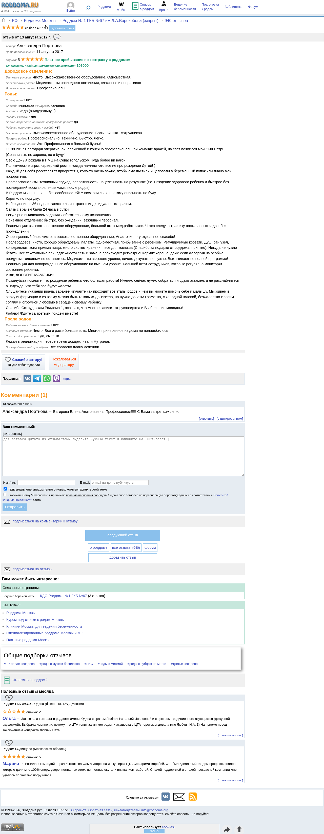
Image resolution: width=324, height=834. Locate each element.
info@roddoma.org (154, 810)
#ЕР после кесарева (19, 664)
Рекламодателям (126, 810)
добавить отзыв (123, 557)
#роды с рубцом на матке (147, 664)
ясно (154, 831)
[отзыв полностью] (230, 735)
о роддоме (98, 547)
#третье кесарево (184, 664)
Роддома (104, 7)
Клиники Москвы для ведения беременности (44, 626)
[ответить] (206, 418)
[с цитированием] (230, 418)
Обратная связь (100, 810)
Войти (71, 10)
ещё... (67, 379)
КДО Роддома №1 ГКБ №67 (63, 596)
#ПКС (89, 664)
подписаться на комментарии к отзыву (40, 521)
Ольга (9, 718)
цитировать (12, 434)
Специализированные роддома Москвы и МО (45, 633)
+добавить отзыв (62, 28)
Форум (253, 7)
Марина (11, 763)
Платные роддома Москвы (28, 640)
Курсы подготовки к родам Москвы (35, 620)
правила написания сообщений (87, 495)
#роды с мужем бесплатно (59, 664)
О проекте (78, 810)
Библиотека (233, 7)
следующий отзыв (123, 535)
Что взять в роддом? (25, 680)
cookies (168, 827)
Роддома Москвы (20, 613)
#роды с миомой (110, 664)
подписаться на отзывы (28, 569)
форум (150, 547)
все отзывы (126, 547)
